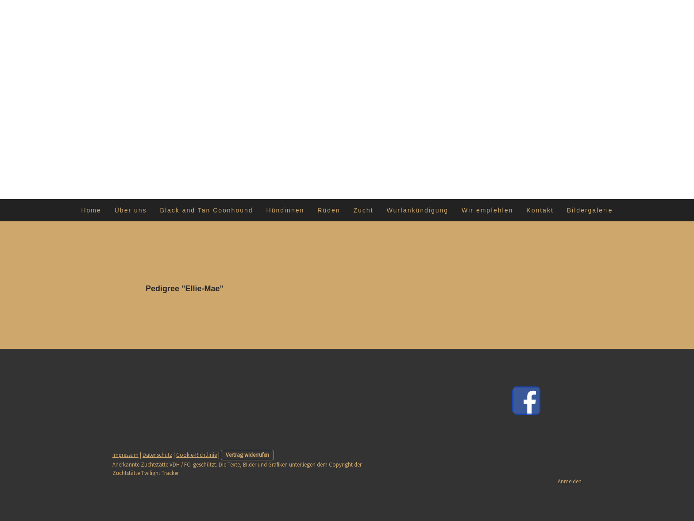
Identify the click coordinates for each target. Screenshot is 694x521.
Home (91, 210)
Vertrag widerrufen (247, 454)
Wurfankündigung (417, 210)
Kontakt (539, 210)
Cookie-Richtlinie (196, 454)
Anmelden (570, 481)
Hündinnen (285, 210)
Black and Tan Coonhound (206, 210)
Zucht (364, 210)
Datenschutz (157, 454)
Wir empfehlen (487, 210)
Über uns (131, 210)
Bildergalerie (590, 210)
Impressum (125, 454)
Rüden (328, 210)
